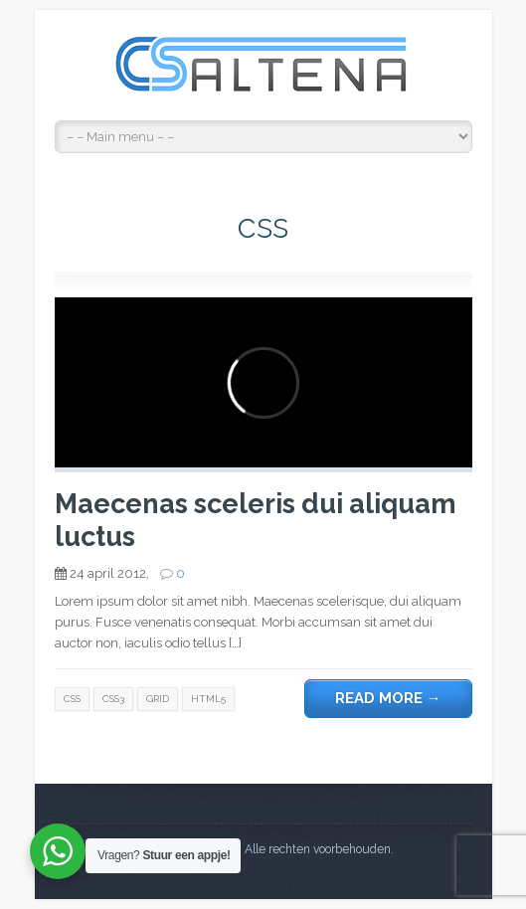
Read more (388, 698)
